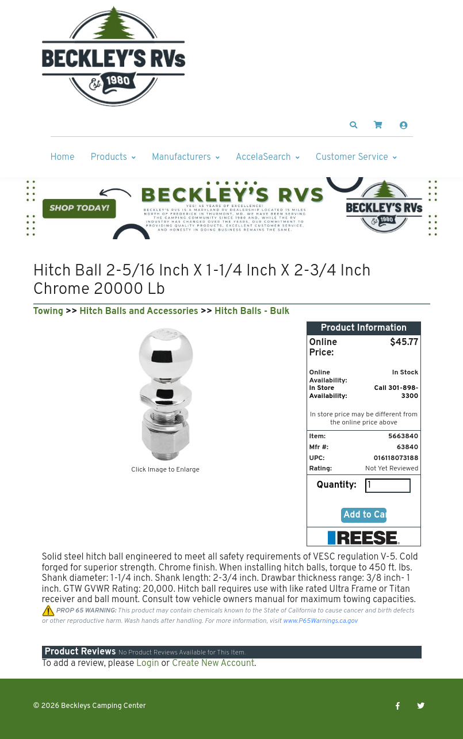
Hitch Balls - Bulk (252, 311)
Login (147, 663)
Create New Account (213, 663)
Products (109, 157)
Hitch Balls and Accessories (138, 311)
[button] (353, 125)
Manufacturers (181, 157)
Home (63, 157)
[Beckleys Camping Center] (114, 56)
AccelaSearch (263, 157)
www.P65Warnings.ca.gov (320, 621)
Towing (48, 311)
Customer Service (352, 157)
